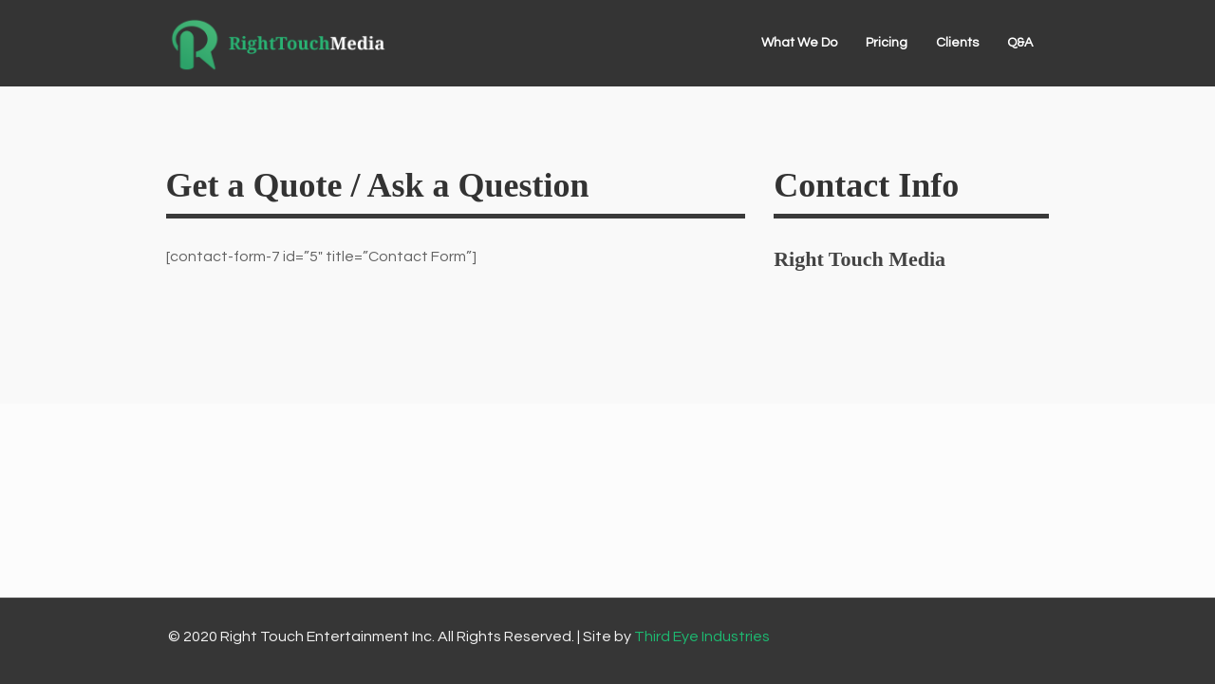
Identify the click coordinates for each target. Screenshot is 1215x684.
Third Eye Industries (702, 636)
